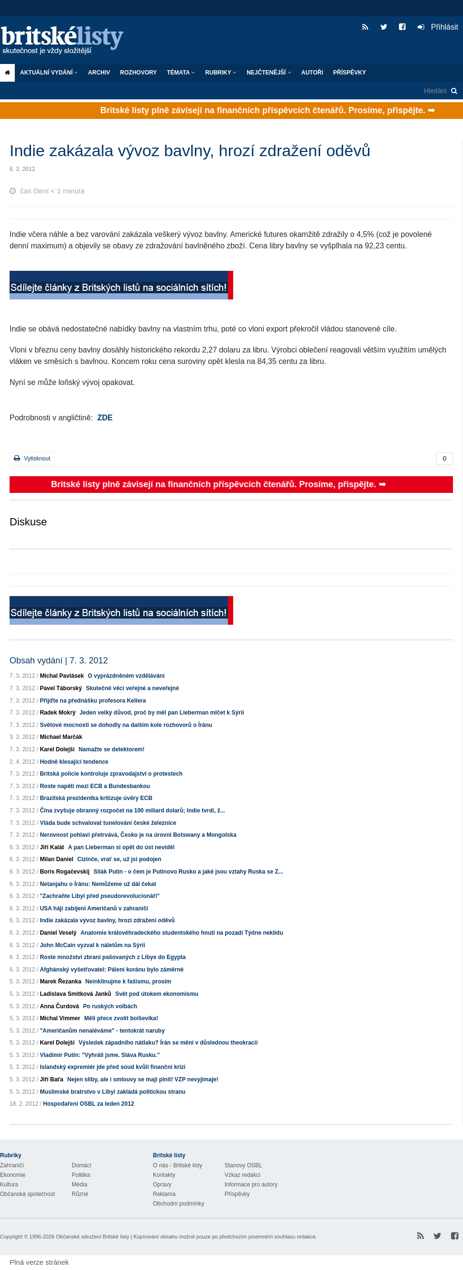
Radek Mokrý (57, 712)
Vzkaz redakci (242, 1175)
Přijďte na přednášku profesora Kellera (93, 700)
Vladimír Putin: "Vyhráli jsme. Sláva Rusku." (100, 1055)
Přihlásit (438, 27)
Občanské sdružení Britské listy (92, 1236)
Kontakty (164, 1175)
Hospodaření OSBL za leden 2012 (88, 1103)
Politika (81, 1175)
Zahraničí (12, 1165)
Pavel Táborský (61, 688)
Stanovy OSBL (243, 1165)
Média (79, 1184)
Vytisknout (32, 458)
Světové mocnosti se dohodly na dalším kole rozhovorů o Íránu (126, 725)
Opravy (162, 1184)
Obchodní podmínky (178, 1203)
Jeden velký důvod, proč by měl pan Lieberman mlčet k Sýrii (161, 712)
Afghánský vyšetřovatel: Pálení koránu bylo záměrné (111, 969)
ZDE (105, 418)
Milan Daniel (56, 859)
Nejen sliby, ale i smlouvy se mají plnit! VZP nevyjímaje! (142, 1079)
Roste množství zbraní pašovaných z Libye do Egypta (112, 957)
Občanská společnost (27, 1194)
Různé (80, 1194)
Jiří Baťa (51, 1079)
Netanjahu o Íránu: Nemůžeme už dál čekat (98, 884)
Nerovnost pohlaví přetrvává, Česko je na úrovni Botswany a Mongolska (138, 835)
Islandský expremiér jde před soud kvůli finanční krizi (112, 1067)
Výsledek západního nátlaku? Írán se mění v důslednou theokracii (168, 1042)
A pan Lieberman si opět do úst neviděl (121, 847)
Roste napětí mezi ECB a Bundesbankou (95, 786)
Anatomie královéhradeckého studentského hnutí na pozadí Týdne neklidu (181, 932)
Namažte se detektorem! (111, 749)
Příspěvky (349, 72)
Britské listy (67, 41)
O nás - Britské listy (177, 1165)
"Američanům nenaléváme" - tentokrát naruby (102, 1030)
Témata (181, 72)
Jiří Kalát (52, 847)
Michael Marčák (61, 737)
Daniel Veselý (58, 932)
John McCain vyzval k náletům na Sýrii (92, 945)
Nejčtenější (269, 72)
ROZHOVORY (138, 72)
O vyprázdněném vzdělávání (126, 675)
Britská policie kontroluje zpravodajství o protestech (111, 773)
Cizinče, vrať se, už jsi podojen (119, 859)
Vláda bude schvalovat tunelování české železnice (108, 823)
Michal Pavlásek (62, 675)
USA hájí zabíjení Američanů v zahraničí (94, 908)
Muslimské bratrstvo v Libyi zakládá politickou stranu (112, 1092)
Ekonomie (12, 1175)
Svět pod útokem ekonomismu (156, 994)
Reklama (164, 1194)
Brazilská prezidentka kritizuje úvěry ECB (96, 798)
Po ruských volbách (110, 1006)
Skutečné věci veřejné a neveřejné (132, 688)
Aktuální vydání (49, 72)
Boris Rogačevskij (64, 871)
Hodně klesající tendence (74, 761)
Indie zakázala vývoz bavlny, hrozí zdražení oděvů (107, 920)
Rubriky (221, 72)
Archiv (99, 72)
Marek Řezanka (60, 981)
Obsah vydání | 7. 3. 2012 (59, 660)
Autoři (312, 72)
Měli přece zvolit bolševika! (121, 1018)
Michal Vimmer (60, 1018)
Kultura (9, 1184)
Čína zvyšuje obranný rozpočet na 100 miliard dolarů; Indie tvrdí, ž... (132, 810)
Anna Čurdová (59, 1006)
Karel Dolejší (57, 749)
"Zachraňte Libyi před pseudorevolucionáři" (100, 896)
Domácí (81, 1165)
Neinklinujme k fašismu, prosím (128, 981)
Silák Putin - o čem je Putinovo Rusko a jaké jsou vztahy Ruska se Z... (188, 871)
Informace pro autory (251, 1184)
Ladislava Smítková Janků (75, 994)
